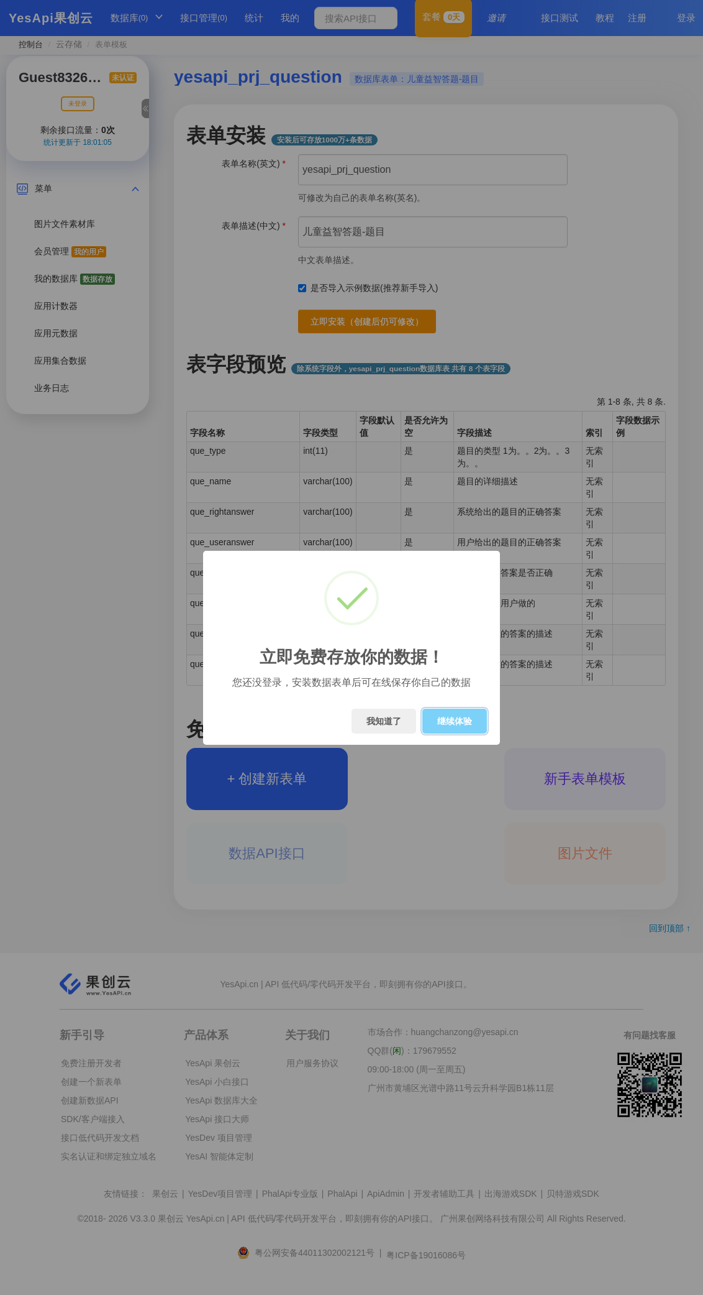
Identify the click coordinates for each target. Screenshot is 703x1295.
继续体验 (454, 721)
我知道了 (383, 721)
